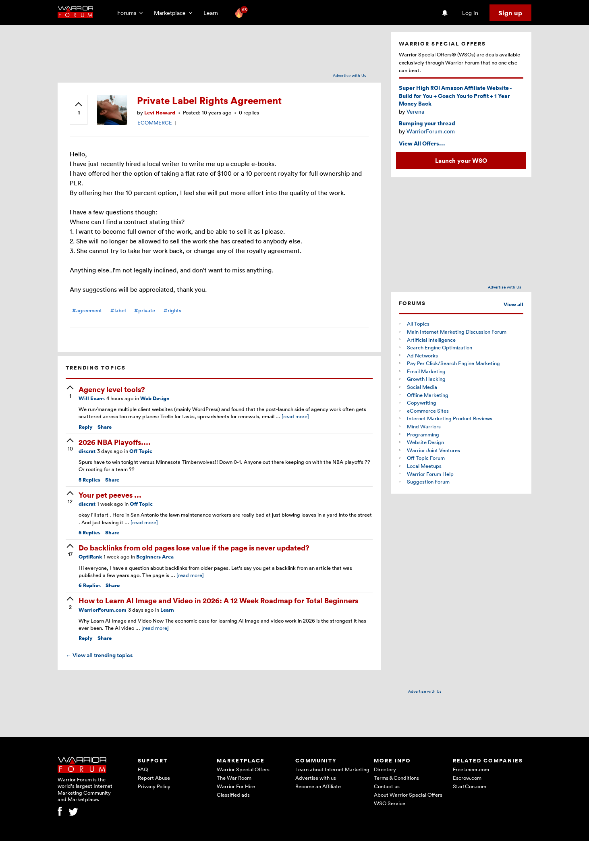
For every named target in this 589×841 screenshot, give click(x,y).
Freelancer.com (471, 769)
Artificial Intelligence (431, 339)
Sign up (510, 12)
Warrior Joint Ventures (433, 450)
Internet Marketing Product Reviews (449, 418)
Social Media (422, 386)
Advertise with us (315, 777)
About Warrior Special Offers (408, 794)
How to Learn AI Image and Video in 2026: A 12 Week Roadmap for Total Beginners (218, 600)
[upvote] (78, 109)
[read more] (295, 416)
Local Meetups (424, 465)
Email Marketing (426, 371)
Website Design (425, 442)
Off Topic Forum (426, 457)
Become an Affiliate (318, 786)
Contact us (387, 786)
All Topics (418, 323)
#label (118, 310)
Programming (423, 434)
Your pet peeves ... (110, 495)
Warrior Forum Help (430, 474)
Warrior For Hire (236, 786)
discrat (87, 451)
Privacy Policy (154, 786)
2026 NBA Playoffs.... (115, 442)
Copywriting (421, 402)
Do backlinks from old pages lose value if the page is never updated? (194, 547)
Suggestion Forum (428, 481)
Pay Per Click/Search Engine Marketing (453, 363)
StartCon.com (469, 786)
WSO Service (389, 803)
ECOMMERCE (154, 122)
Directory (385, 769)
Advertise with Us (349, 75)
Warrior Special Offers (243, 769)
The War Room (234, 777)
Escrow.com (467, 777)
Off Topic (140, 451)
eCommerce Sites (428, 410)
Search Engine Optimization (439, 347)
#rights (172, 310)
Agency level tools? (112, 389)
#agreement (87, 310)
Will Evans (92, 398)
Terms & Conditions (396, 777)
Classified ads (233, 794)
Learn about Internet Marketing (332, 769)
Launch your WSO (461, 160)
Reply (86, 427)
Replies (89, 480)
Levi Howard (159, 112)
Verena (415, 111)
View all (513, 304)
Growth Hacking (426, 378)
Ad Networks (422, 355)
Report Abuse (154, 777)
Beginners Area (155, 557)
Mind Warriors (424, 426)
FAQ (143, 769)
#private (144, 310)
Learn (213, 13)
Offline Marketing (427, 395)
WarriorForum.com (103, 610)
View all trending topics (99, 655)
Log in (470, 13)
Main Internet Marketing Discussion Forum (456, 331)
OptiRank (90, 557)
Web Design (155, 398)
